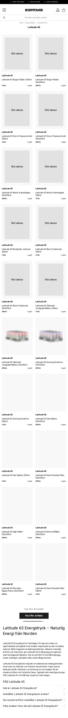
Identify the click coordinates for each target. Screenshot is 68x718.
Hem (21, 23)
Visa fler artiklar (34, 615)
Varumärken (30, 23)
